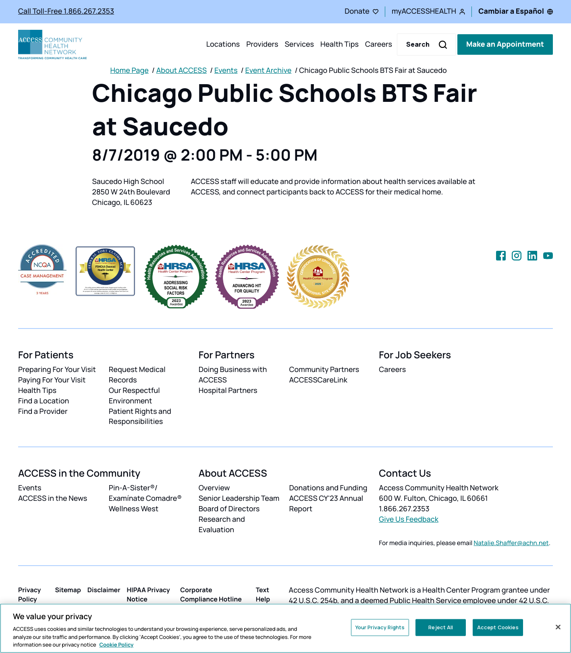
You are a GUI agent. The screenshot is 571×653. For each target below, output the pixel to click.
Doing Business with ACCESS (233, 375)
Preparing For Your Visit (57, 369)
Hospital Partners (228, 390)
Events (226, 70)
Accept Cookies (498, 627)
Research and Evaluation (222, 525)
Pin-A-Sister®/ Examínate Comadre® (145, 493)
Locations (223, 44)
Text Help (263, 594)
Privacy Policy (29, 594)
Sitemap (68, 589)
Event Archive (268, 70)
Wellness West (133, 509)
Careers (378, 44)
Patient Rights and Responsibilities (140, 417)
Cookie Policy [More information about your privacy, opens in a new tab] (116, 644)
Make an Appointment (505, 44)
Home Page (129, 70)
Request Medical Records (137, 375)
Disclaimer (103, 589)
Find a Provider (43, 411)
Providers (262, 44)
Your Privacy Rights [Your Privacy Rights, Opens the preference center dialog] (380, 627)
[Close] (558, 627)
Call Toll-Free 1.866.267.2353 (66, 11)
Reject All (440, 627)
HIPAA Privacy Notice (148, 594)
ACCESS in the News (52, 498)
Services (299, 44)
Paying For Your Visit (51, 380)
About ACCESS (181, 70)
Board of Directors (229, 509)
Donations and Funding (328, 488)
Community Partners (324, 369)
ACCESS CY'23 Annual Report (326, 504)
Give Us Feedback (408, 519)
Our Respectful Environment (134, 396)
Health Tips (339, 44)
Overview (214, 488)
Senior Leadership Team (239, 498)
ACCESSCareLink (318, 380)
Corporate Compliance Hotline (211, 594)
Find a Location (43, 401)
